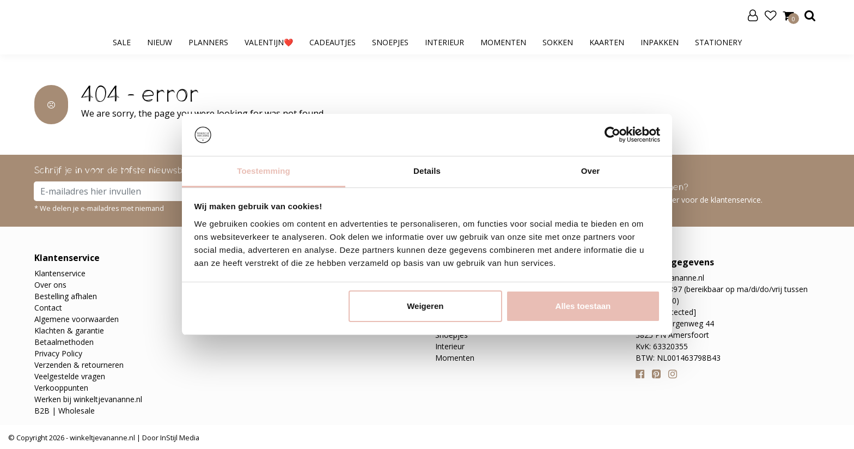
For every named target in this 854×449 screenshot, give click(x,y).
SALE (122, 42)
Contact (48, 307)
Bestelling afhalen (65, 296)
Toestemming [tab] (263, 170)
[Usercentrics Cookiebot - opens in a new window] (612, 134)
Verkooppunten (61, 388)
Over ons (50, 285)
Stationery (718, 42)
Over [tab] (590, 170)
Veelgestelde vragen (69, 376)
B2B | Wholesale (64, 410)
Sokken (557, 42)
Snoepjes (390, 42)
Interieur (444, 42)
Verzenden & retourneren (79, 365)
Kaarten (606, 42)
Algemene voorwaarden (76, 319)
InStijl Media (178, 437)
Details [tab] (427, 170)
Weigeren (425, 306)
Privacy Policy (58, 353)
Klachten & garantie (69, 330)
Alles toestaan (583, 306)
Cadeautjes (332, 42)
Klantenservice (60, 273)
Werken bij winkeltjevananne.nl (88, 399)
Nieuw (159, 42)
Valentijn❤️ (269, 42)
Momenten (503, 42)
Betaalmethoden (64, 342)
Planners (208, 42)
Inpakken (659, 42)
